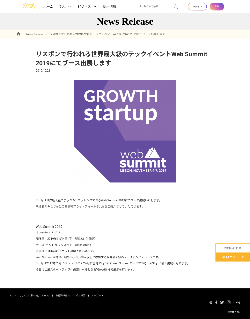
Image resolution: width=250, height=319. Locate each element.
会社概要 (80, 295)
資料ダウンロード (232, 257)
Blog (236, 302)
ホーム (48, 6)
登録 (217, 6)
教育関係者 (63, 295)
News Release (36, 34)
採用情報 (109, 6)
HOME (19, 34)
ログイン (197, 6)
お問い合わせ (232, 248)
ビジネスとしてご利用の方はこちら (29, 295)
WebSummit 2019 (50, 232)
